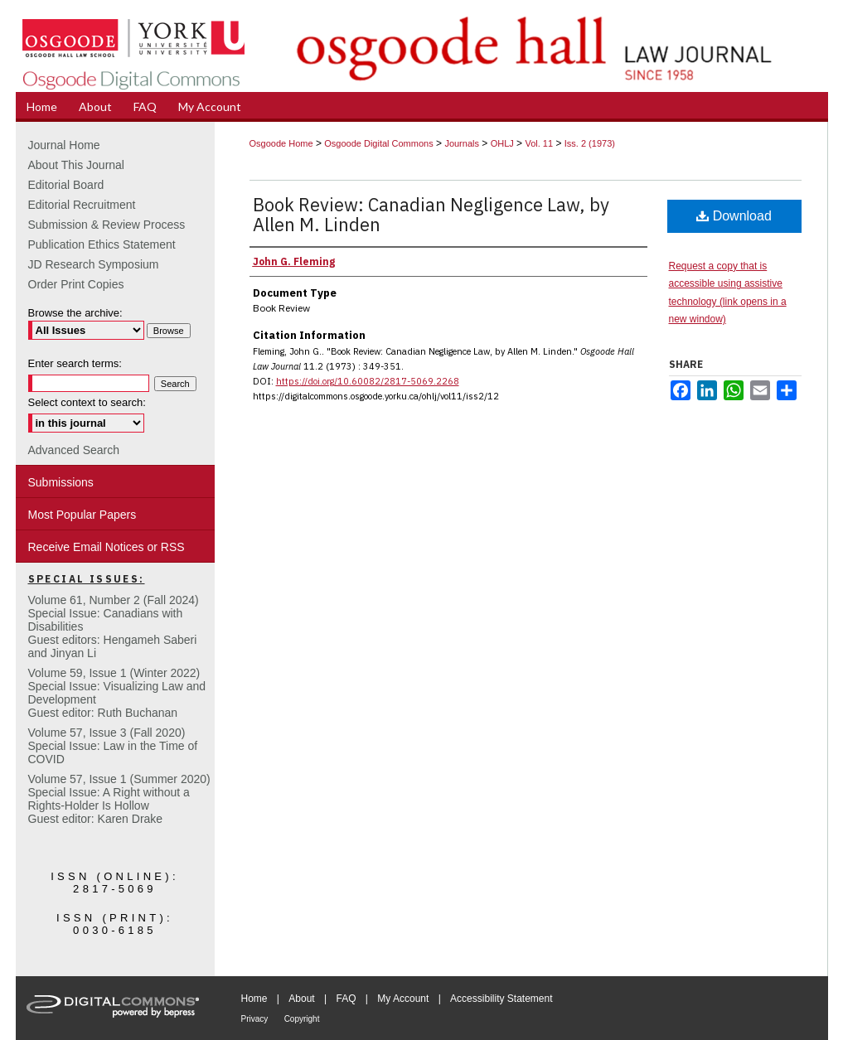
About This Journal (76, 165)
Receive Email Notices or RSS (106, 547)
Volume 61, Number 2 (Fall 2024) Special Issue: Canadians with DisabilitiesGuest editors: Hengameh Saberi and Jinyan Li (113, 626)
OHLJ (502, 143)
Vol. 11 (539, 143)
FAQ (346, 998)
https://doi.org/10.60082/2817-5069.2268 (367, 381)
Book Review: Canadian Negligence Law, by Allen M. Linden (431, 214)
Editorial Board (66, 184)
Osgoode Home (281, 143)
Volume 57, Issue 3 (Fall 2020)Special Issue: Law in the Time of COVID (113, 746)
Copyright (302, 1018)
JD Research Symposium (93, 264)
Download (734, 216)
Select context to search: (87, 402)
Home (254, 998)
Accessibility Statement (501, 998)
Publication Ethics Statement (102, 244)
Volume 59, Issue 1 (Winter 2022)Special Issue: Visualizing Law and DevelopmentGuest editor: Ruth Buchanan (117, 692)
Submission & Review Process (107, 224)
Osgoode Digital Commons (378, 143)
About (301, 998)
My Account (403, 998)
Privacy (255, 1018)
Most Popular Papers (82, 514)
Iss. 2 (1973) (589, 143)
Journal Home (64, 145)
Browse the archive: (75, 313)
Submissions (61, 482)
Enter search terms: (75, 363)
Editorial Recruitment (82, 204)
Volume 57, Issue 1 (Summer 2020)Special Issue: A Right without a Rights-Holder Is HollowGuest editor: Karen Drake (119, 798)
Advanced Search (74, 450)
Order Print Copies (76, 284)
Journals (461, 143)
